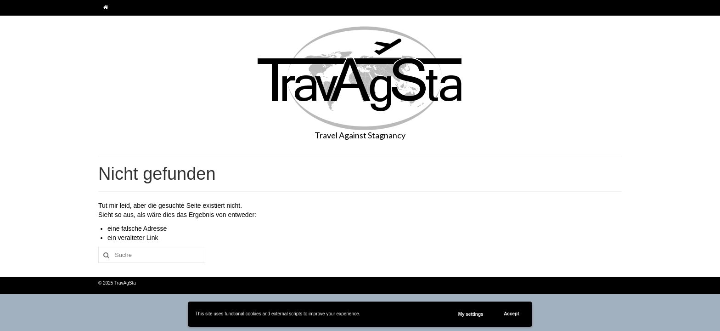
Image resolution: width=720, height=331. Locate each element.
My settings (471, 314)
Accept (511, 313)
